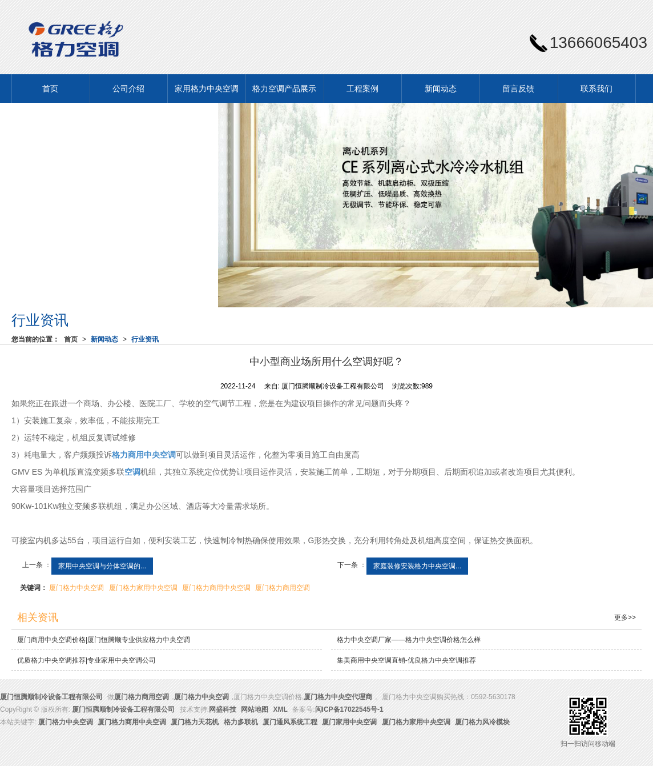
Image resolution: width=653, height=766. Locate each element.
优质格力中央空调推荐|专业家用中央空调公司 (86, 660)
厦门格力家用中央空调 (143, 588)
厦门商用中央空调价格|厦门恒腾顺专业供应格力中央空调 (103, 640)
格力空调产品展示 (284, 88)
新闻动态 (441, 88)
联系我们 (596, 88)
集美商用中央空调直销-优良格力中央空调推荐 (406, 660)
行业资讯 (145, 339)
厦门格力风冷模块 (482, 722)
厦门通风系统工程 (290, 722)
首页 (50, 88)
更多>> (625, 617)
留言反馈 (518, 88)
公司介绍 (128, 88)
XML (280, 709)
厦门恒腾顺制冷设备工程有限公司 (51, 697)
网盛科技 (222, 709)
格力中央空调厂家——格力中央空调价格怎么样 (409, 640)
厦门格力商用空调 (282, 588)
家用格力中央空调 (207, 88)
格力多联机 (241, 722)
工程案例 (362, 88)
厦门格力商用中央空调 (216, 588)
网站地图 (254, 709)
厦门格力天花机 (195, 722)
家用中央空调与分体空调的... (102, 566)
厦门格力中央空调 (76, 588)
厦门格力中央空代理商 (338, 697)
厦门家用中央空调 (349, 722)
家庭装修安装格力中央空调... (417, 566)
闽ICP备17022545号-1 (349, 709)
